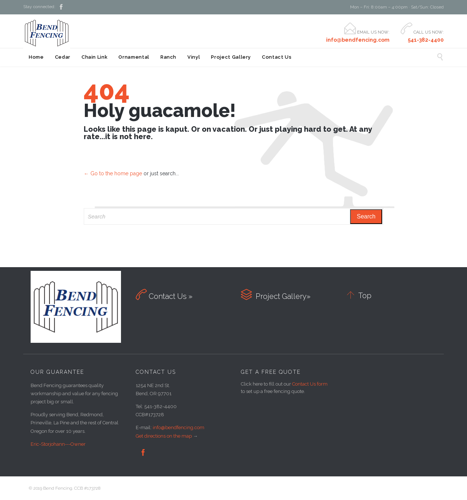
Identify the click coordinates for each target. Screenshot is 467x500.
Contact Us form (310, 384)
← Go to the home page (113, 173)
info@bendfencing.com (178, 427)
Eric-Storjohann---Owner (58, 444)
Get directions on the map (164, 436)
